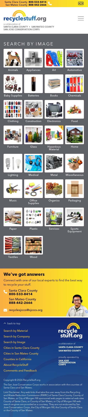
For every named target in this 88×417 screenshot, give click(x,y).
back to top (13, 323)
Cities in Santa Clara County (21, 348)
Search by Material (16, 330)
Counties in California (17, 359)
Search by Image (14, 342)
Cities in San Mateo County (21, 353)
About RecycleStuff (16, 365)
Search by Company (17, 336)
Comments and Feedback (20, 370)
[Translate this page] (81, 3)
